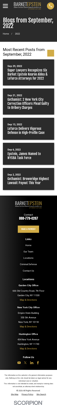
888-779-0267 (28, 218)
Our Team (28, 251)
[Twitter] (25, 362)
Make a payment (28, 229)
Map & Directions (28, 300)
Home (28, 245)
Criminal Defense (28, 264)
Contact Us (28, 270)
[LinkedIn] (31, 362)
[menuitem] (14, 394)
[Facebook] (38, 362)
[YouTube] (19, 362)
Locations (28, 258)
